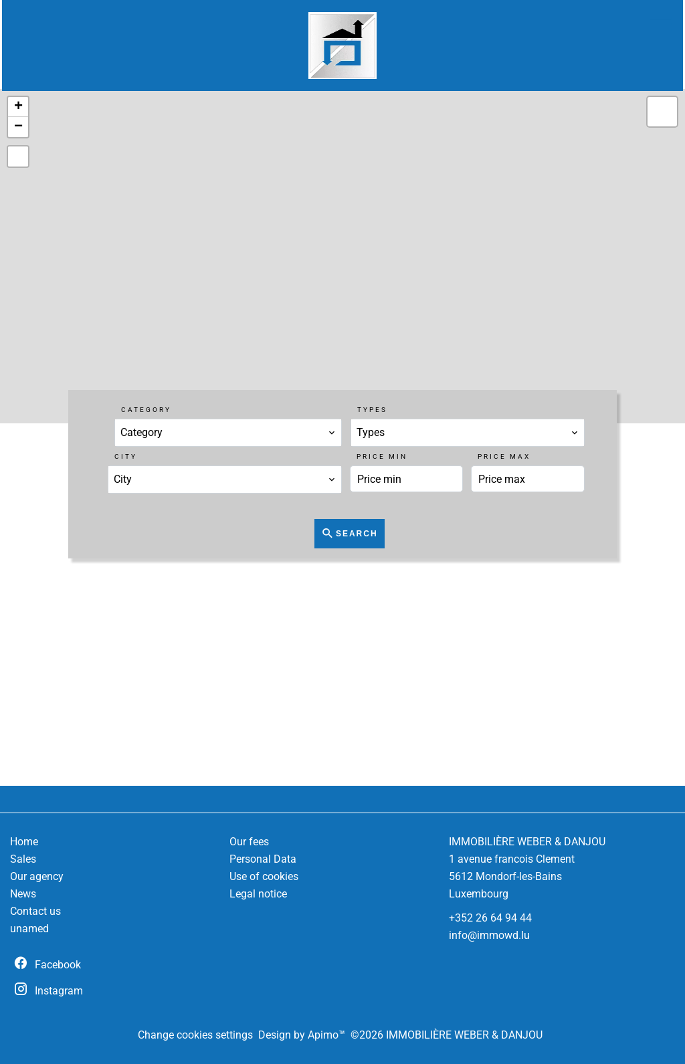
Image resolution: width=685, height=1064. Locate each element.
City (125, 456)
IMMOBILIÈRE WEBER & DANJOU (527, 841)
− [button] (18, 127)
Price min (382, 456)
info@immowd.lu (489, 935)
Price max (504, 456)
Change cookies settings (195, 1035)
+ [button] (18, 107)
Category (146, 409)
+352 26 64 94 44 (490, 918)
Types (372, 409)
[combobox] (228, 432)
